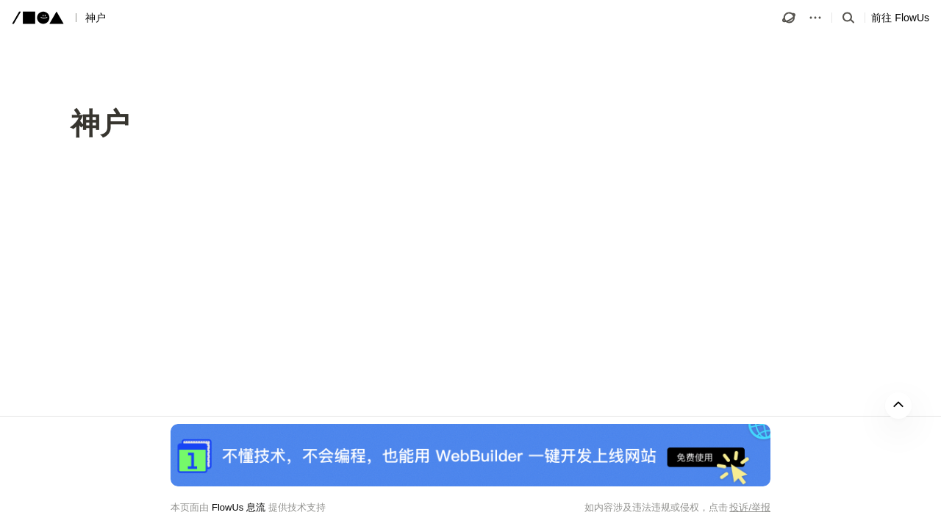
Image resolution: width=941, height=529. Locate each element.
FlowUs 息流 (238, 507)
